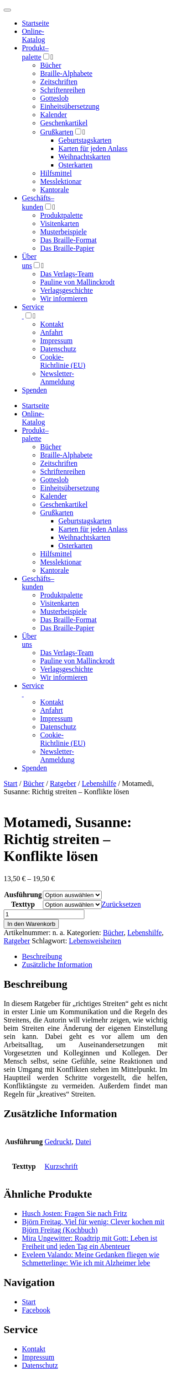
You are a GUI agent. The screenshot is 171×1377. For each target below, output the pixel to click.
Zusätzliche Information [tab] (57, 964)
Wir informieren (64, 298)
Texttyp (23, 904)
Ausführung (23, 894)
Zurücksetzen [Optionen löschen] (121, 904)
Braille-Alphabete (66, 73)
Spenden (34, 390)
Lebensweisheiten (95, 941)
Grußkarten (56, 132)
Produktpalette (61, 215)
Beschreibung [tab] (42, 956)
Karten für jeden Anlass (93, 148)
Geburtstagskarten (84, 140)
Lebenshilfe (99, 783)
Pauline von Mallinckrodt (77, 282)
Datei (83, 1142)
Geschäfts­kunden (38, 583)
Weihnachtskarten (84, 157)
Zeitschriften (59, 82)
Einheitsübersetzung (69, 106)
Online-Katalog (33, 35)
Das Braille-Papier (67, 248)
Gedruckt (58, 1142)
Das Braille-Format (68, 240)
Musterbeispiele (63, 232)
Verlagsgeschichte (66, 290)
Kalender (53, 114)
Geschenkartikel (64, 123)
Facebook (36, 1310)
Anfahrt (51, 332)
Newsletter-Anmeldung (57, 378)
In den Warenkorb (31, 923)
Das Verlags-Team (66, 274)
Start (10, 783)
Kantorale (54, 190)
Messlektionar (61, 181)
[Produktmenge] (44, 914)
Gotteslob (54, 98)
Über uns (29, 640)
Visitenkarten (59, 223)
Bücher (50, 65)
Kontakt (52, 324)
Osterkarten (75, 165)
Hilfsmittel (56, 173)
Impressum (56, 340)
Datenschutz (58, 349)
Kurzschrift (61, 1166)
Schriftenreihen (62, 90)
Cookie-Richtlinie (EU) (62, 361)
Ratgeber (63, 783)
